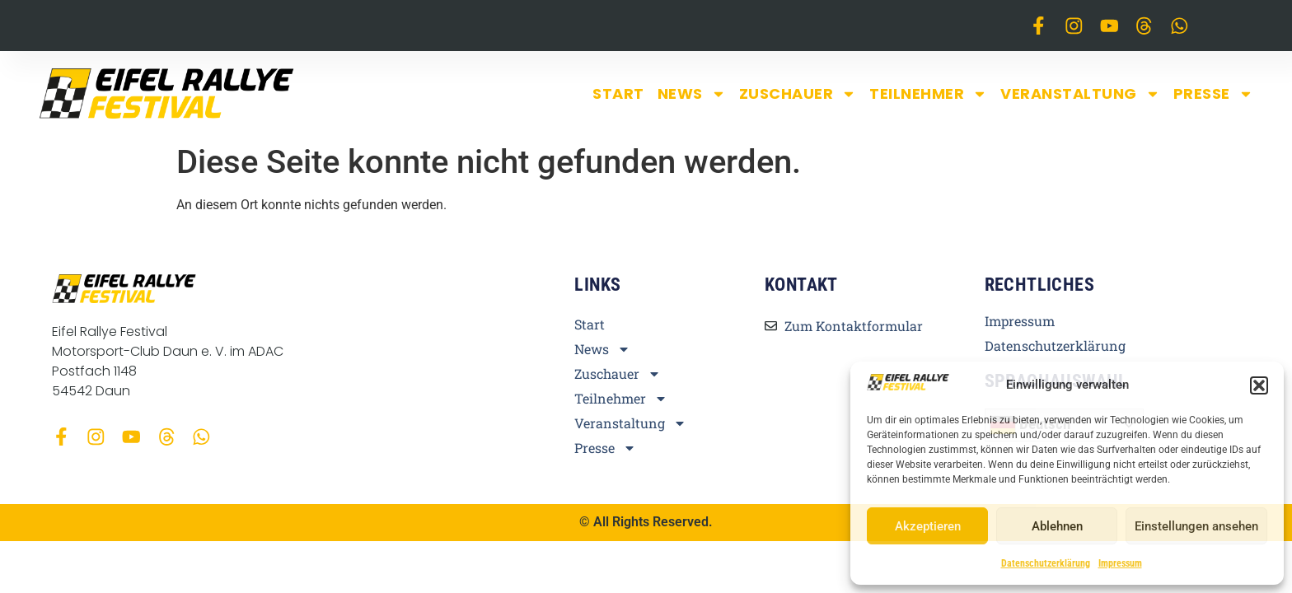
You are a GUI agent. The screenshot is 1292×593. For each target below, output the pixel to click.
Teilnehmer (928, 93)
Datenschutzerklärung (1045, 563)
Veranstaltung (1080, 93)
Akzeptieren (928, 526)
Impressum (1120, 563)
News (692, 93)
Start (618, 93)
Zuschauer (798, 93)
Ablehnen (1057, 526)
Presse (1213, 93)
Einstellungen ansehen (1196, 526)
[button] (1259, 385)
